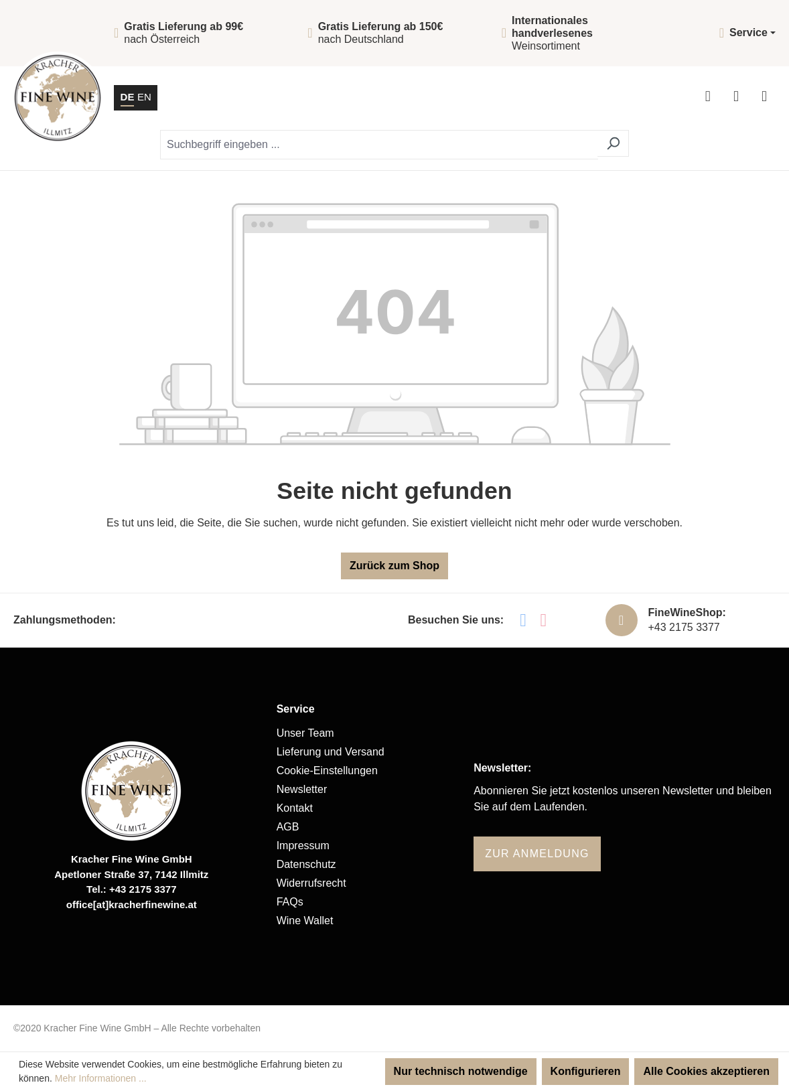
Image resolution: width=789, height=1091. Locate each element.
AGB (288, 826)
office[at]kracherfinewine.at (131, 904)
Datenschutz (306, 864)
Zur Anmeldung (537, 853)
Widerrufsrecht (311, 883)
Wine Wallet (305, 920)
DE (128, 96)
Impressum (303, 845)
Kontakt (295, 808)
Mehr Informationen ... (101, 1078)
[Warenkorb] (736, 97)
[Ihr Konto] (708, 97)
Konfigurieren (586, 1071)
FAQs (290, 901)
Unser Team (305, 733)
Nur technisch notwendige (461, 1071)
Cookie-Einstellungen (327, 770)
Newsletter (302, 789)
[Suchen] (613, 143)
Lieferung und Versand (330, 751)
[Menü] (764, 97)
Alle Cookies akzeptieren (706, 1071)
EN (144, 96)
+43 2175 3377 (684, 627)
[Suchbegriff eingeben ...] (379, 144)
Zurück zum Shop (394, 565)
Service (296, 709)
